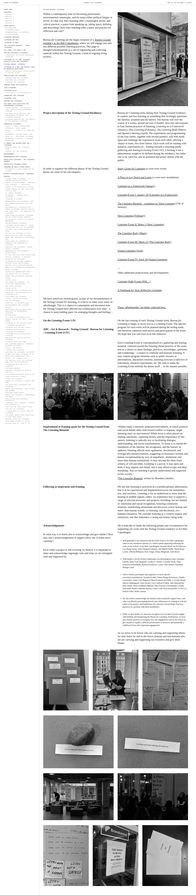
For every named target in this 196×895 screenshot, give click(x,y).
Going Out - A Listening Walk (17, 303)
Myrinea (8, 307)
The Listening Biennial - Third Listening (16, 46)
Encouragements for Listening (17, 305)
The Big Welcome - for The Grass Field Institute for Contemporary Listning (18, 109)
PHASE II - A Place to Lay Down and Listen (19, 131)
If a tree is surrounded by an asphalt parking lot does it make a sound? (19, 319)
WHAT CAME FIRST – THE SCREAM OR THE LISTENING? (20, 212)
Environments (9, 154)
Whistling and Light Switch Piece (18, 407)
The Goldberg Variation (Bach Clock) (20, 374)
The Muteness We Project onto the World (18, 204)
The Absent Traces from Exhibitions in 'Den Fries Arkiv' (19, 416)
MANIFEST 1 (9, 14)
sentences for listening (15, 259)
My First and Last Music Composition (20, 255)
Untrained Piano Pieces (14, 393)
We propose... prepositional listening (16, 196)
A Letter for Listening (14, 350)
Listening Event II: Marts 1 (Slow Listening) (141, 224)
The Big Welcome (11, 34)
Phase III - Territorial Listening (19, 136)
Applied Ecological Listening (16, 53)
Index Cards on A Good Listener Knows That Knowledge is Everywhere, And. (20, 237)
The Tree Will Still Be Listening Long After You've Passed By (18, 361)
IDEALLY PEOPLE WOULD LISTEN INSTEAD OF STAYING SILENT (20, 72)
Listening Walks (10, 90)
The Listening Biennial (130, 478)
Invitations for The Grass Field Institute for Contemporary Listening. (18, 311)
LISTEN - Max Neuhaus (13, 348)
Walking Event (10, 315)
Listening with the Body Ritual (18, 327)
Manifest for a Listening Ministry (19, 265)
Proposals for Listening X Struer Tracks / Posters (18, 248)
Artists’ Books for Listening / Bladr (18, 148)
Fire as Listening (12, 301)
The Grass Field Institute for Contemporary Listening (16, 105)
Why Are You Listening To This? (18, 233)
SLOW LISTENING (10, 88)
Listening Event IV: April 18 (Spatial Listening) (142, 259)
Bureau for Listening (92, 3)
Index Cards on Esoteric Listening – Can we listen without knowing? (20, 216)
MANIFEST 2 (9, 16)
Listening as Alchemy (13, 199)
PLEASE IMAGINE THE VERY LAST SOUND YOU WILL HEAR (19, 190)
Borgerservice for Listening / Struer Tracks (17, 252)
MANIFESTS (8, 12)
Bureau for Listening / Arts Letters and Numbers (20, 390)
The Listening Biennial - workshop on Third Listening (19, 345)
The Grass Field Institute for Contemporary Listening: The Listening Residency (17, 115)
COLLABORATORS (10, 28)
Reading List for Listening (16, 151)
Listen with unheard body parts (18, 272)
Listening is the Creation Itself (18, 323)
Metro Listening (11, 270)
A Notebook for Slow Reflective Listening (18, 335)
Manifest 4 (9, 21)
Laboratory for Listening (14, 95)
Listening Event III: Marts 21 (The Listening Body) (144, 241)
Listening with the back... (16, 329)
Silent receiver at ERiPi (15, 376)
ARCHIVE (7, 176)
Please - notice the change (16, 299)
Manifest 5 (9, 23)
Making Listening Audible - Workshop (19, 174)
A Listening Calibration (15, 325)
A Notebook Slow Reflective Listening (140, 290)
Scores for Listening (13, 379)
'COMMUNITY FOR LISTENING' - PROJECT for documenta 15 (20, 404)
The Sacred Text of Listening (17, 274)
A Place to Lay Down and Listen (135, 177)
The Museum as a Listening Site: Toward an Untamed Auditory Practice (20, 208)
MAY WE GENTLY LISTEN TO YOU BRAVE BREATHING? (19, 220)
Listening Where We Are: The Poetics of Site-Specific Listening (20, 120)
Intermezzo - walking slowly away (18, 134)
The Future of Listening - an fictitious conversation (17, 283)
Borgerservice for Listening (15, 157)
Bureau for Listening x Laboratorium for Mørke (20, 396)
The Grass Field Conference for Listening (18, 386)
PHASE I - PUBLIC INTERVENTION (17, 126)
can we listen (10, 288)
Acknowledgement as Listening (17, 32)
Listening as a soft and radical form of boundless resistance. (19, 68)
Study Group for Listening (15, 296)
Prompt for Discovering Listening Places (18, 277)
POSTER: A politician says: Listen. (19, 187)
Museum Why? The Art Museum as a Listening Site (18, 293)
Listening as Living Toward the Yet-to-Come (20, 170)
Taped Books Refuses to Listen (17, 421)
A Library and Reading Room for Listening (16, 144)
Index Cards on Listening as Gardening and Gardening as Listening (16, 243)
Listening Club (10, 98)
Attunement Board (12, 30)
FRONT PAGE (8, 9)
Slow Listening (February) (131, 215)
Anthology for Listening (15, 82)
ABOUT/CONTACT (9, 26)
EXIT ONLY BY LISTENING (14, 409)
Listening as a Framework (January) (136, 186)
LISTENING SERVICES (11, 37)
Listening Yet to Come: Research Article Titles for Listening (17, 60)
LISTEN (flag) (10, 280)
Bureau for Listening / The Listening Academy (19, 160)
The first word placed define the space (18, 230)
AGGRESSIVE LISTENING (12, 124)
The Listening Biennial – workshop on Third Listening (146, 203)
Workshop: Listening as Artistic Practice (18, 371)
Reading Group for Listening (15, 85)
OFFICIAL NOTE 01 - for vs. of (17, 423)
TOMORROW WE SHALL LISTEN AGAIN (16, 167)
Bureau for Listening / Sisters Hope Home (20, 382)
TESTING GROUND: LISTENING (14, 64)
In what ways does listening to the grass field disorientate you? (19, 355)
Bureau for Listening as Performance (20, 267)
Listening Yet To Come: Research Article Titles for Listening (18, 262)
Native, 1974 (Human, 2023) (16, 358)
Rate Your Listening (13, 286)
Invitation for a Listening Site (18, 290)
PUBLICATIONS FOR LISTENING (15, 75)
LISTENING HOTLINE (11, 40)
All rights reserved (13, 193)
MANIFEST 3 (9, 18)
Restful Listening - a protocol (18, 257)
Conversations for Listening (16, 78)
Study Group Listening (131, 168)
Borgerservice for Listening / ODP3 (19, 201)
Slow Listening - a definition (17, 185)
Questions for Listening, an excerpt (20, 352)
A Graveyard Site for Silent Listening (16, 365)
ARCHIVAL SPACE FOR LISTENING (17, 419)
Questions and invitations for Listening (17, 339)
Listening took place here (15, 342)
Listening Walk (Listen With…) (134, 281)
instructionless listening (15, 223)
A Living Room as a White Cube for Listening (19, 412)
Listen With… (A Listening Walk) (18, 92)
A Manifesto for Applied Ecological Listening (19, 56)
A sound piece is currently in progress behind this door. (17, 179)
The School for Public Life (15, 50)
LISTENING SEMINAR (12, 368)
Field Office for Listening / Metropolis (17, 400)
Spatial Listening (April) (130, 250)
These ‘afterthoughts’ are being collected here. (142, 307)
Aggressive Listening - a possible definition (19, 139)
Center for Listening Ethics (15, 164)
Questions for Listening (15, 80)
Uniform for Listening (13, 101)
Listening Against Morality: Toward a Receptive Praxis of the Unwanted (19, 226)
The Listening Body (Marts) (132, 233)
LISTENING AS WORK (11, 43)
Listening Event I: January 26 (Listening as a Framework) (148, 194)
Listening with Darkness (15, 332)
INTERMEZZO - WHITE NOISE (15, 128)
